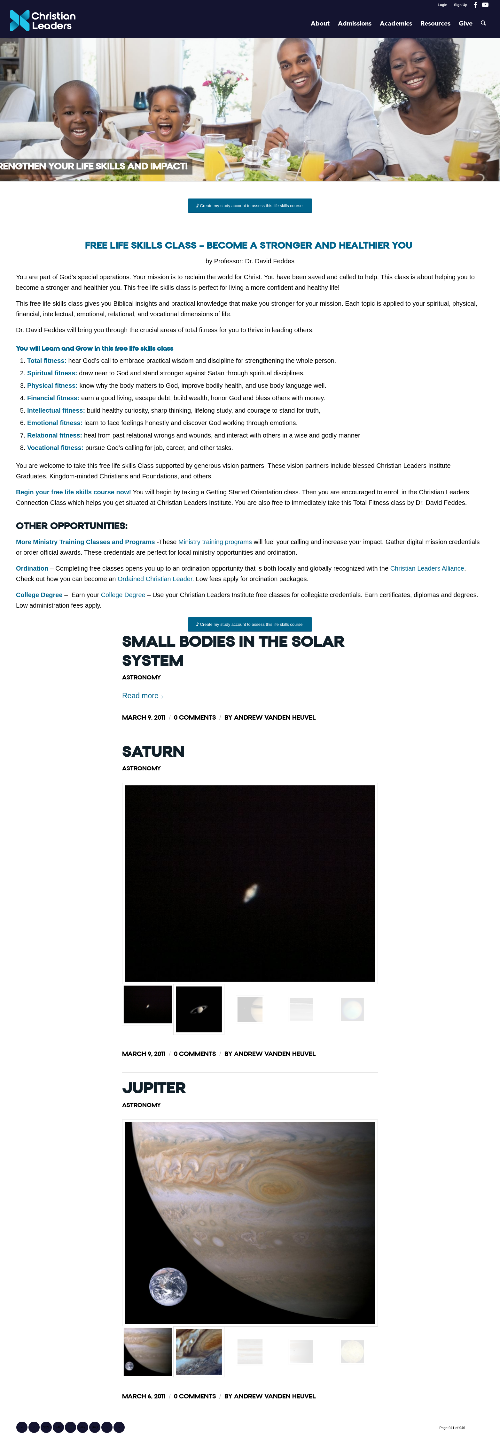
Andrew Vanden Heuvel (275, 717)
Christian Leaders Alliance (427, 568)
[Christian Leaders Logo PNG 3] (42, 24)
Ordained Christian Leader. (156, 578)
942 (82, 1427)
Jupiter (154, 1088)
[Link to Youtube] (485, 5)
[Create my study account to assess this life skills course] (250, 205)
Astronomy (141, 677)
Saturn (153, 752)
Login (442, 5)
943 (95, 1427)
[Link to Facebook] (475, 5)
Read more (143, 696)
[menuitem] (442, 4)
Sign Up (460, 5)
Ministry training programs (215, 541)
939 (46, 1427)
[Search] (483, 24)
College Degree (123, 594)
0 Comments (195, 717)
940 (58, 1427)
